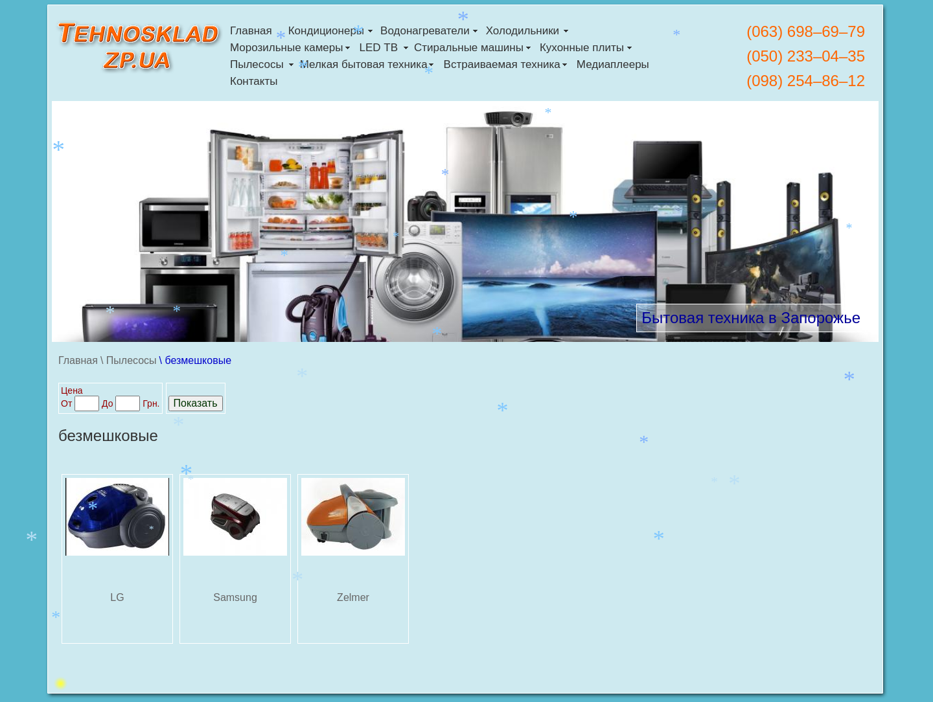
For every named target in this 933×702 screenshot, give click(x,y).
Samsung (235, 597)
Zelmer (353, 597)
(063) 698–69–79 (805, 31)
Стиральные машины (469, 47)
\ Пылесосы (128, 360)
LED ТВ (378, 47)
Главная (251, 31)
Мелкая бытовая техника (364, 64)
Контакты (253, 81)
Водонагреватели (425, 31)
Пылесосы (257, 64)
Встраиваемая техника (502, 64)
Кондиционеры (326, 31)
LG (117, 597)
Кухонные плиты (582, 47)
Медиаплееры (613, 64)
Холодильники (522, 31)
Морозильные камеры (286, 47)
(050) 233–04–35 (805, 56)
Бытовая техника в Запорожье (750, 317)
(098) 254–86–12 (805, 80)
